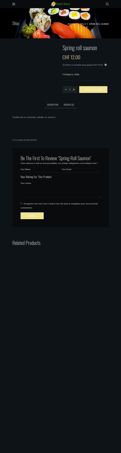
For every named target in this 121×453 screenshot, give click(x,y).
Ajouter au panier (93, 89)
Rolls (83, 23)
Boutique (72, 23)
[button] (107, 4)
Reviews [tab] (69, 104)
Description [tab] (52, 104)
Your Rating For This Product (36, 177)
